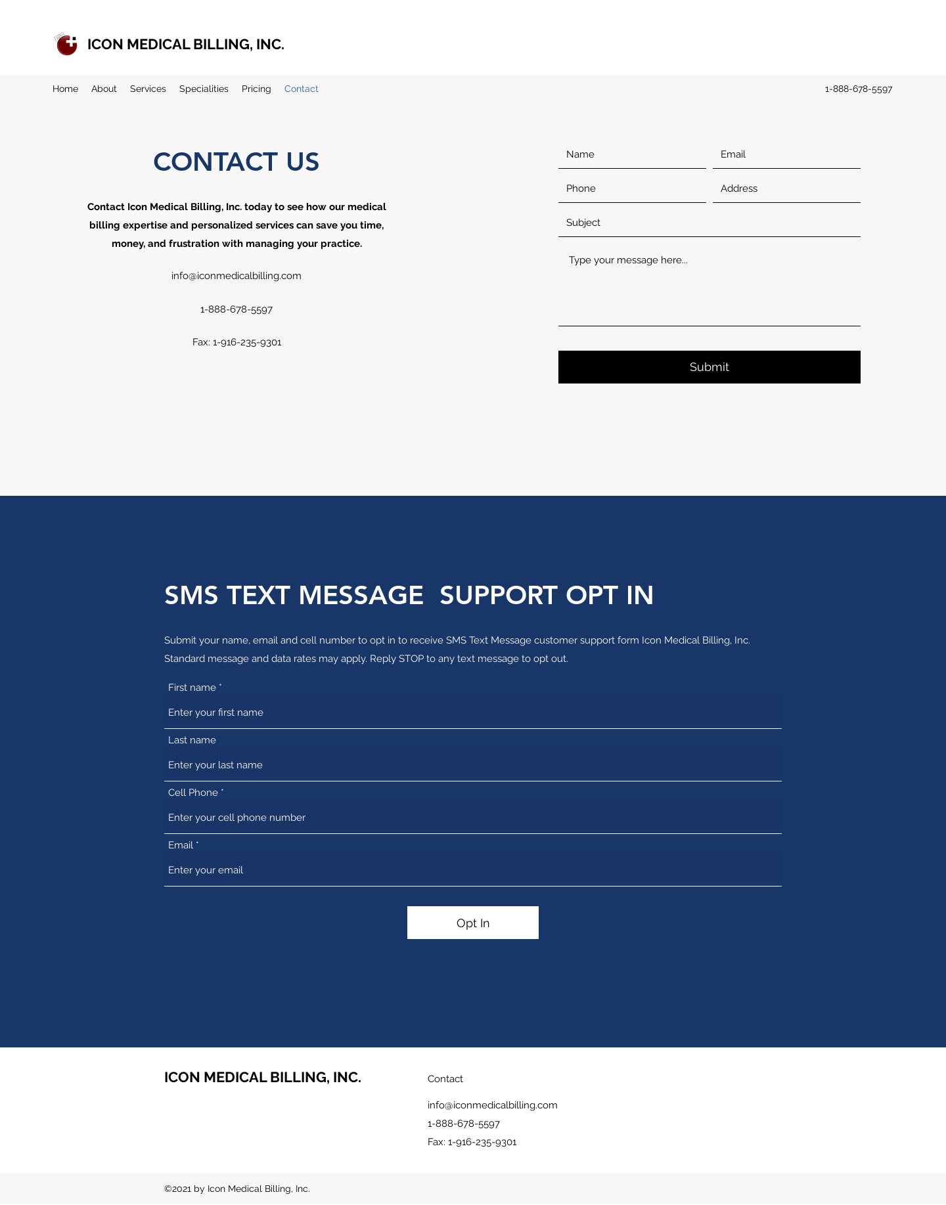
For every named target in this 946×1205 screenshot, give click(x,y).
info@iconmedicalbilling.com (236, 276)
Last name (192, 740)
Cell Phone (193, 793)
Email (180, 845)
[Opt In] (473, 922)
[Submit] (709, 367)
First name (192, 688)
